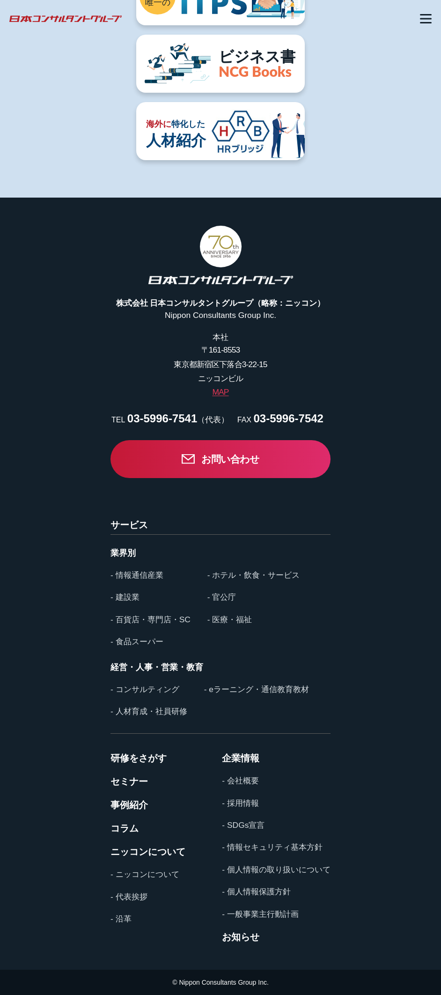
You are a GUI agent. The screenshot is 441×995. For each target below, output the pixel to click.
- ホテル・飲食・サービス (253, 575)
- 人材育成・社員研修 (148, 711)
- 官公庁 (221, 597)
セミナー (129, 781)
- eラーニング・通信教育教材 (256, 689)
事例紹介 (129, 805)
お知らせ (240, 937)
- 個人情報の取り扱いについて (276, 869)
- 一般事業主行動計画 (260, 914)
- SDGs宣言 (243, 825)
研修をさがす (138, 758)
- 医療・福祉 (229, 619)
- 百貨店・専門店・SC (150, 619)
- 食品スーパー (136, 641)
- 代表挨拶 (128, 896)
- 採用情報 (240, 803)
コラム (124, 828)
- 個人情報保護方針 (256, 891)
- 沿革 (121, 918)
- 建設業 (125, 597)
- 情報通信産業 (136, 575)
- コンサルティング (144, 689)
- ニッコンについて (144, 874)
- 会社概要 (240, 780)
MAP (220, 392)
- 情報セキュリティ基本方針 (272, 847)
